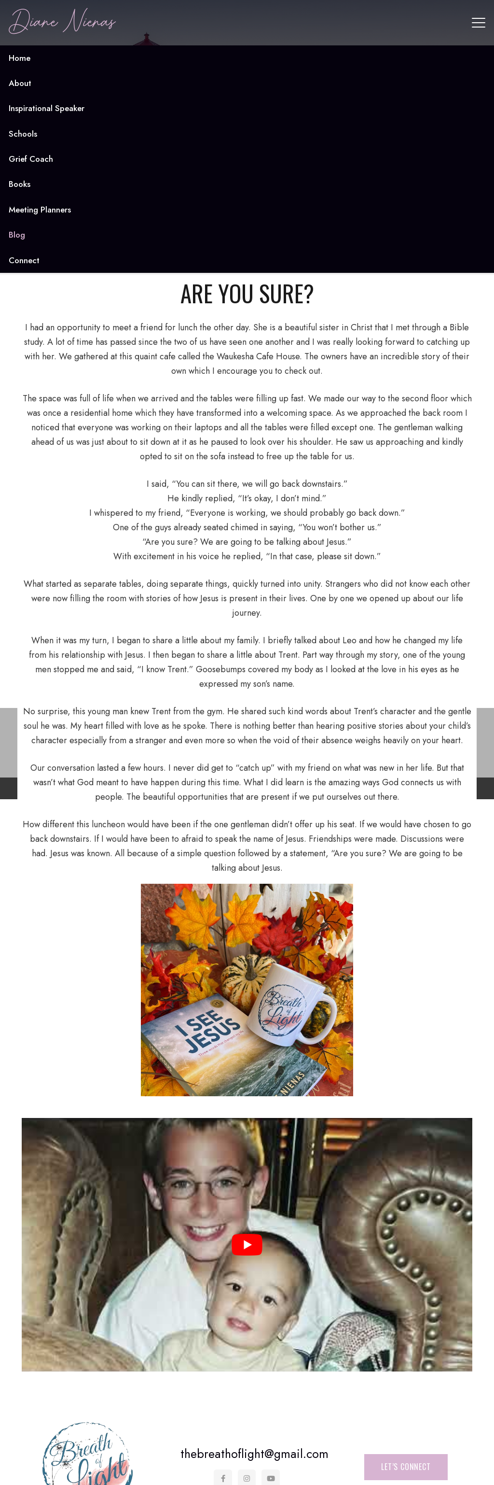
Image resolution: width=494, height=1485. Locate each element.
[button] (479, 22)
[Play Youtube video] (247, 1245)
